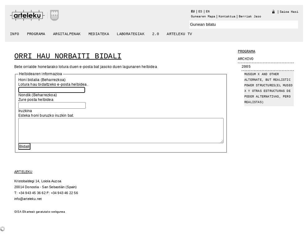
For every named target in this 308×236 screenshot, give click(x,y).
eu (193, 11)
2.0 (155, 34)
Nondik (24, 95)
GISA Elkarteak (24, 216)
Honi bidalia (28, 80)
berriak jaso (250, 16)
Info (14, 34)
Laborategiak (130, 34)
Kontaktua (227, 16)
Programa (36, 34)
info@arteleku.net (28, 204)
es (200, 11)
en (208, 11)
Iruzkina (25, 111)
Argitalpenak (67, 34)
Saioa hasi (289, 12)
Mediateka (98, 34)
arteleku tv (179, 34)
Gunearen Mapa (203, 16)
